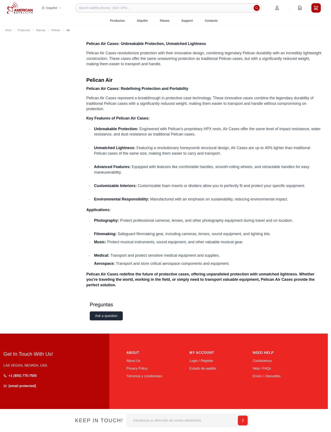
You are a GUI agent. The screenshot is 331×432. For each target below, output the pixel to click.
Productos (117, 20)
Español (51, 8)
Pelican (56, 30)
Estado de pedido (202, 368)
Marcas (40, 30)
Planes (164, 20)
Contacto (211, 20)
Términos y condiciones (144, 376)
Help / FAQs (262, 368)
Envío (257, 376)
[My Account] (277, 8)
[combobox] (168, 7)
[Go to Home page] (20, 7)
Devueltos (272, 376)
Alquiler (142, 20)
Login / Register (201, 361)
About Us (133, 361)
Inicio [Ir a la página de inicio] (8, 30)
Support (187, 20)
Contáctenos (262, 361)
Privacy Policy (137, 368)
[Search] (257, 8)
